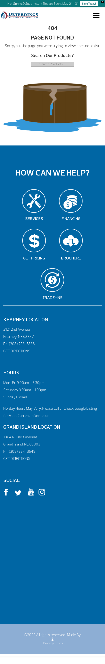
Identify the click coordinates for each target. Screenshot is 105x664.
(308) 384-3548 (22, 451)
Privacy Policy (53, 643)
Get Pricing (34, 258)
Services (34, 219)
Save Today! (89, 3)
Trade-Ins (52, 298)
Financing (71, 219)
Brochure (71, 258)
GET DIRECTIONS (16, 351)
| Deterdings (19, 14)
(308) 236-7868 (21, 344)
